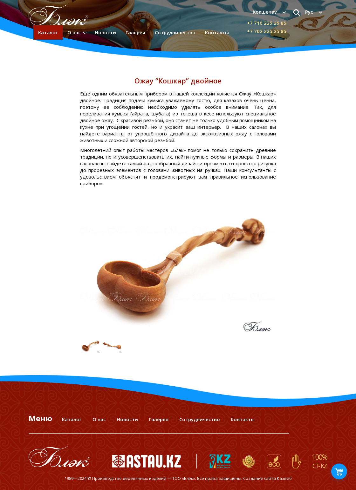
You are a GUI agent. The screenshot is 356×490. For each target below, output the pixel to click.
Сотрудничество (175, 32)
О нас (74, 32)
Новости (105, 32)
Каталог (48, 32)
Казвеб (284, 478)
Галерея (135, 32)
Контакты (217, 32)
